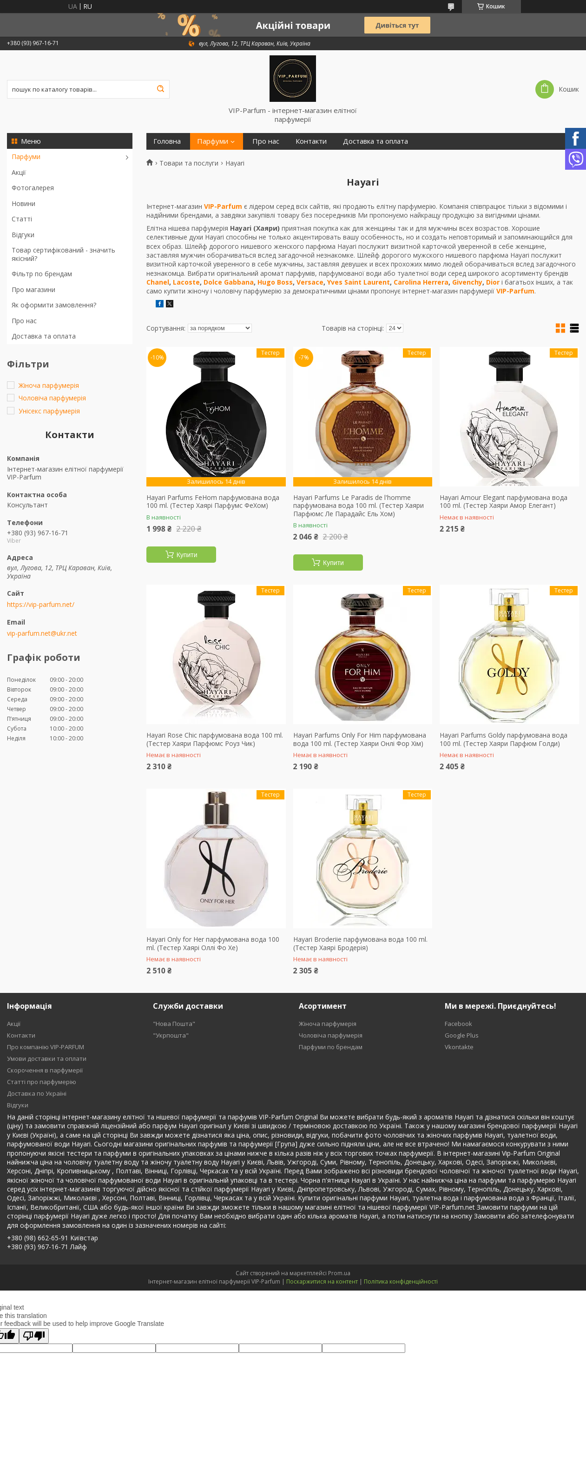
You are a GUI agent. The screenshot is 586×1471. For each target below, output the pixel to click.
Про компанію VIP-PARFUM (45, 1047)
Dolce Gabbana (229, 282)
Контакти (311, 141)
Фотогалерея (33, 187)
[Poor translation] (34, 1336)
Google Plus (462, 1035)
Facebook (458, 1023)
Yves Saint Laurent (358, 282)
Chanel (157, 282)
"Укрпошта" (171, 1035)
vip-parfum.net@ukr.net (42, 633)
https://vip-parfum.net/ (40, 604)
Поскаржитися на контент (322, 1281)
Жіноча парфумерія (327, 1023)
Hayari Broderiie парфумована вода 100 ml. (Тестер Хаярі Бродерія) (360, 943)
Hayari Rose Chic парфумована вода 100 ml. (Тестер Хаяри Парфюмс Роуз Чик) (214, 739)
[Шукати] (160, 89)
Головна (167, 141)
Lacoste (186, 282)
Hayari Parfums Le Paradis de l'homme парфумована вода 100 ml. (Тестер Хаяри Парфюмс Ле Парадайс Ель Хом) (358, 505)
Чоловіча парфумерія (330, 1035)
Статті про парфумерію (41, 1082)
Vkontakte (459, 1047)
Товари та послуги (188, 163)
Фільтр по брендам (42, 273)
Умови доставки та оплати (46, 1058)
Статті (22, 218)
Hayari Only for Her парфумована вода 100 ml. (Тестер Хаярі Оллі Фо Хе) (212, 943)
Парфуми (26, 156)
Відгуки (23, 234)
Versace (309, 282)
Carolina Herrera (421, 282)
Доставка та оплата (44, 336)
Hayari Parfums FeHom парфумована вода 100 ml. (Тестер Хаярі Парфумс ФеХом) (212, 501)
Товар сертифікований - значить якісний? (63, 254)
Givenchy (467, 282)
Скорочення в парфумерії (45, 1070)
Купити (187, 555)
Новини (23, 203)
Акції (19, 172)
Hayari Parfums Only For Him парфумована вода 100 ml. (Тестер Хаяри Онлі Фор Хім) (359, 739)
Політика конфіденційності (401, 1281)
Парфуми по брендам (330, 1047)
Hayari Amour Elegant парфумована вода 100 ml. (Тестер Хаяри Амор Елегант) (503, 501)
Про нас (24, 320)
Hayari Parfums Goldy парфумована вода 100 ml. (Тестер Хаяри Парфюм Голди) (503, 739)
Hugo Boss (275, 282)
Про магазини (33, 289)
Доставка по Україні (36, 1093)
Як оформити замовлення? (54, 304)
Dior (493, 282)
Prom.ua (339, 1273)
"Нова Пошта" (174, 1023)
